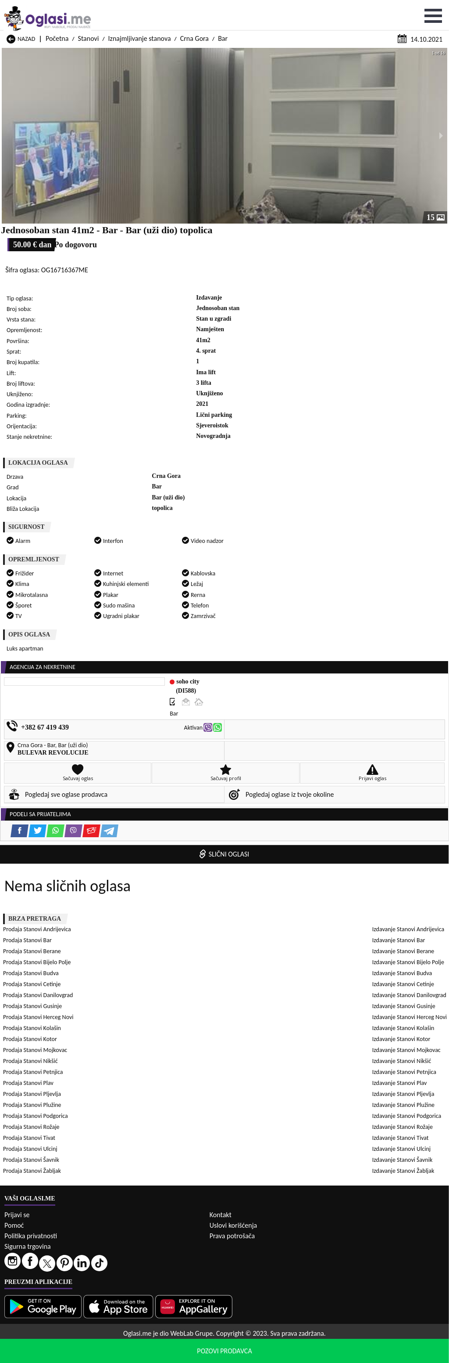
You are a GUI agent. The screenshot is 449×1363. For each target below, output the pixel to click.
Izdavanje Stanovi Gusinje (278, 811)
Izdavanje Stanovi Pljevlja (277, 855)
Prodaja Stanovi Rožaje (35, 726)
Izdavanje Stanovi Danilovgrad (44, 811)
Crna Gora (194, 8)
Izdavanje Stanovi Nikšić (36, 844)
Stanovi (88, 8)
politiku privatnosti (337, 1354)
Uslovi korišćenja (233, 1246)
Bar (223, 8)
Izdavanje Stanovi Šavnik (276, 888)
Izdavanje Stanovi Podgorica (280, 866)
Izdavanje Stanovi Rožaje (37, 877)
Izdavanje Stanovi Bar (272, 778)
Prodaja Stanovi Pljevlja (275, 705)
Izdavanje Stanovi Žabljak (37, 899)
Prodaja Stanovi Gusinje (275, 661)
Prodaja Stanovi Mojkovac (278, 683)
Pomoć (14, 1246)
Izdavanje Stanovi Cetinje (277, 800)
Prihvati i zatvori (398, 1354)
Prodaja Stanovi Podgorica (278, 715)
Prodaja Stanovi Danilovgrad (41, 661)
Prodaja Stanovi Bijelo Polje (280, 639)
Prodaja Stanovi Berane (35, 639)
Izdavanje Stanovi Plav (34, 855)
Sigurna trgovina (27, 1267)
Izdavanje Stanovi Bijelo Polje (282, 789)
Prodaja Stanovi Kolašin (275, 672)
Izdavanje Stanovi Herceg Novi (44, 822)
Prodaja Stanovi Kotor (34, 683)
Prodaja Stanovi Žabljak (35, 748)
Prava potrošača (232, 1256)
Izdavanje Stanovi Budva (36, 800)
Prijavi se (16, 1235)
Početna (57, 8)
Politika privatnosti (30, 1256)
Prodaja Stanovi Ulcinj (34, 737)
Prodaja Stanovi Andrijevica (41, 628)
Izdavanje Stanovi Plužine (38, 866)
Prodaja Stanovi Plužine (35, 715)
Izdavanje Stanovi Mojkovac (280, 833)
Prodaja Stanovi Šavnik (274, 737)
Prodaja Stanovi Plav (32, 705)
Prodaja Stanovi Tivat (272, 726)
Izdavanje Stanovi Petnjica (278, 844)
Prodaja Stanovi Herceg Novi (42, 672)
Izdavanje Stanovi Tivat (274, 877)
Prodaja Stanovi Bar (270, 628)
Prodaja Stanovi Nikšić (34, 694)
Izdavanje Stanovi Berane (37, 789)
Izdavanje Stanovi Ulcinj (36, 888)
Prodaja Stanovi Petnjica (276, 694)
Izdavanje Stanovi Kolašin (277, 822)
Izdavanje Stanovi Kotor (36, 833)
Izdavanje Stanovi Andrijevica (42, 778)
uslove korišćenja (288, 1354)
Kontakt (221, 1235)
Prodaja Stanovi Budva (34, 650)
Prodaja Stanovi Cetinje (275, 650)
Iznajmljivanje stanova (139, 8)
